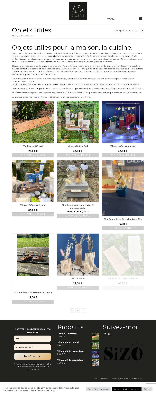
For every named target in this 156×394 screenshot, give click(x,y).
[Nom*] (32, 339)
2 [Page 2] (77, 310)
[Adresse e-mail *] (32, 347)
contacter (111, 78)
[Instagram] (110, 333)
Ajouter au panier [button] (33, 155)
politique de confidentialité (28, 366)
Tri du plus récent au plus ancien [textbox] (129, 30)
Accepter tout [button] (120, 389)
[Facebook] (105, 333)
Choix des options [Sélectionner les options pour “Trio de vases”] (78, 287)
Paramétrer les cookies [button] (98, 389)
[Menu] (124, 18)
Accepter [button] (135, 389)
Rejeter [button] (147, 389)
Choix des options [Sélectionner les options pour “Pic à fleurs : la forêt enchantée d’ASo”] (123, 228)
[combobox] (128, 30)
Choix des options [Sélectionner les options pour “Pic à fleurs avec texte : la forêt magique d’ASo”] (78, 215)
